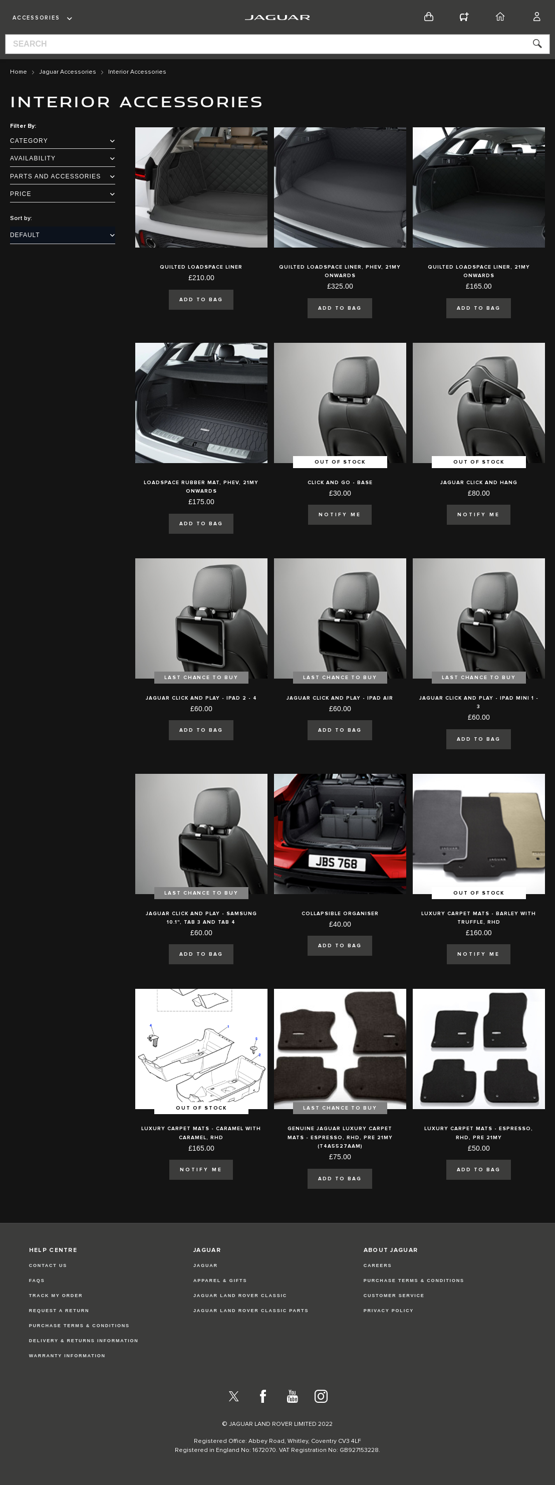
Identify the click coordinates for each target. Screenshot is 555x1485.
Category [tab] (62, 140)
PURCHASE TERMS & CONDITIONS (414, 1280)
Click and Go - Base (340, 482)
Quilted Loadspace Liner (201, 267)
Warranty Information (67, 1355)
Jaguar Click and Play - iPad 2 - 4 (201, 698)
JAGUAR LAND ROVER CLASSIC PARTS (251, 1310)
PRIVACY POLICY (389, 1310)
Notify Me (340, 514)
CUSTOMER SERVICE (394, 1295)
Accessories (36, 18)
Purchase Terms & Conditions (79, 1325)
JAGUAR (205, 1265)
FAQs (37, 1280)
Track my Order (56, 1295)
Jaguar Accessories (67, 72)
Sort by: (21, 219)
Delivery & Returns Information (84, 1340)
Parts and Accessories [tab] (62, 176)
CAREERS (378, 1265)
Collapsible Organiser (340, 913)
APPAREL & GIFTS (220, 1280)
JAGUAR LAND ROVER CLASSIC (240, 1295)
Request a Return (59, 1310)
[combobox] (277, 44)
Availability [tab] (62, 158)
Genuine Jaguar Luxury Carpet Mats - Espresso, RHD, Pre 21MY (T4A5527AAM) (340, 1137)
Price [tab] (62, 193)
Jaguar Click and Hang (478, 482)
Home (18, 72)
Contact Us (48, 1265)
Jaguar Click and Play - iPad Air (340, 698)
